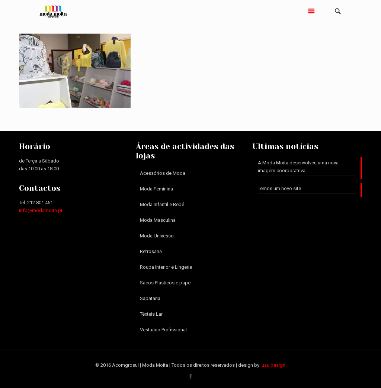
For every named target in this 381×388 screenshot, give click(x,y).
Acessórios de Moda (162, 173)
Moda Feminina (156, 189)
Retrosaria (151, 251)
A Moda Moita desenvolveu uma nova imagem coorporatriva (298, 166)
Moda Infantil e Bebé (162, 204)
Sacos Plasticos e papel (166, 283)
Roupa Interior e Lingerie (166, 267)
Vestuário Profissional (163, 329)
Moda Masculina (158, 220)
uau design (273, 365)
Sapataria (150, 298)
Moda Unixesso (157, 236)
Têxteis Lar (151, 314)
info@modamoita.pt (41, 210)
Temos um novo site (279, 188)
